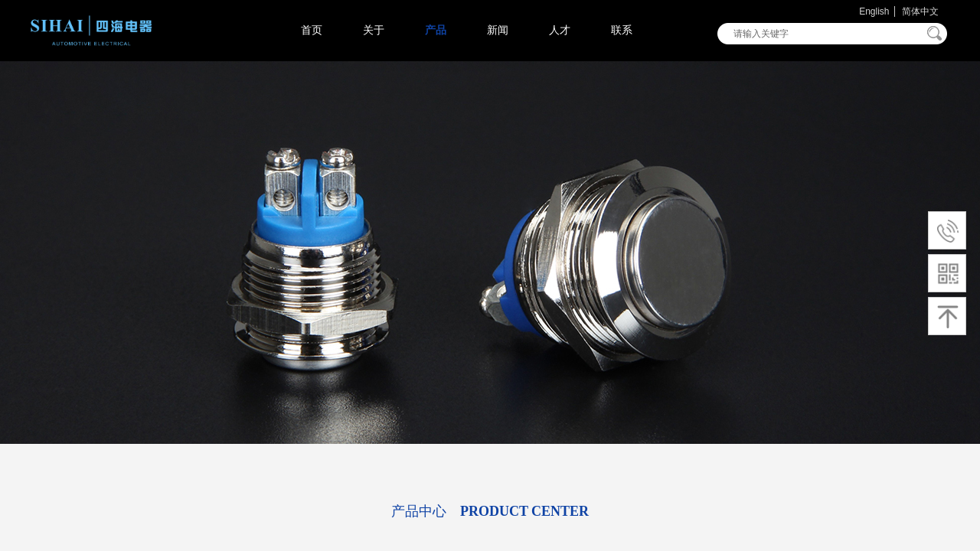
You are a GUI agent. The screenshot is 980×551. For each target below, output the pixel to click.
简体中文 (920, 11)
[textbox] (822, 34)
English (874, 11)
